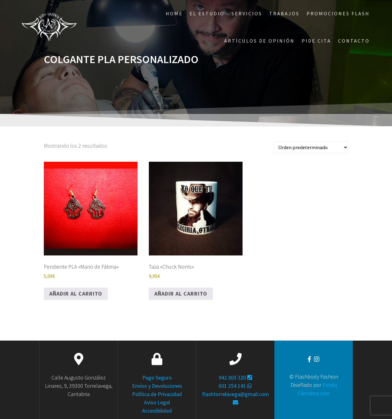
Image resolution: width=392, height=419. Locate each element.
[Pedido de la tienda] (311, 147)
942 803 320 (235, 377)
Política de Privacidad (157, 394)
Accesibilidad (157, 410)
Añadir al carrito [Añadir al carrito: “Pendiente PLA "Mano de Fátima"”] (75, 293)
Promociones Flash (338, 13)
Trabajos (284, 13)
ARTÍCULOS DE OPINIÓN (259, 41)
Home (174, 13)
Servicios (247, 13)
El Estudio (207, 13)
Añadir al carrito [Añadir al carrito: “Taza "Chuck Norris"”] (180, 293)
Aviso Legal (157, 402)
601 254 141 (235, 385)
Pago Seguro (157, 377)
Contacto (354, 41)
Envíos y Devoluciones (157, 385)
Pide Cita (316, 41)
